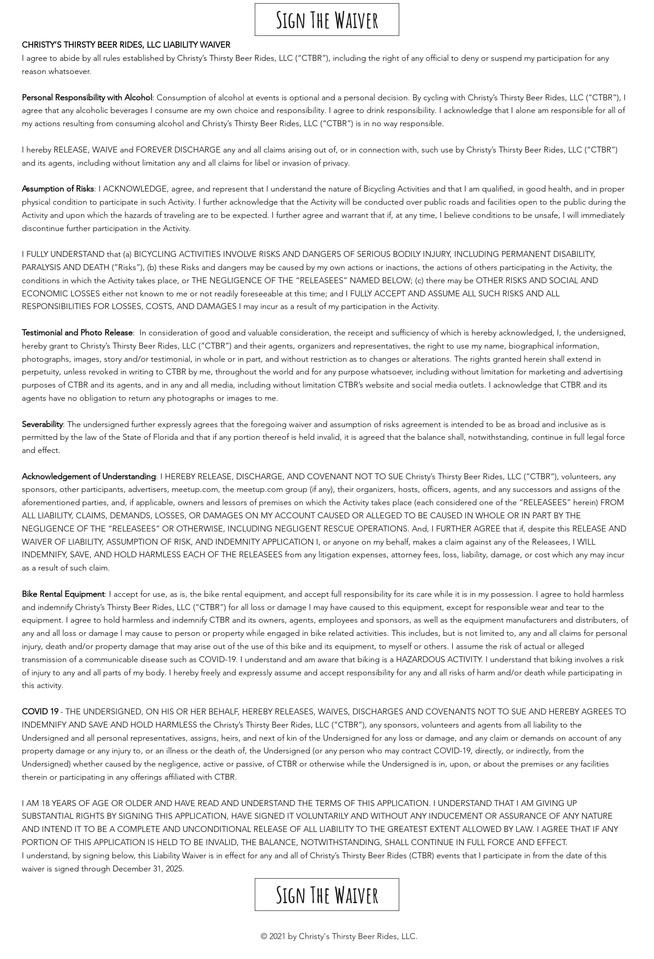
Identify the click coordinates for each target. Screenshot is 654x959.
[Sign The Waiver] (327, 19)
